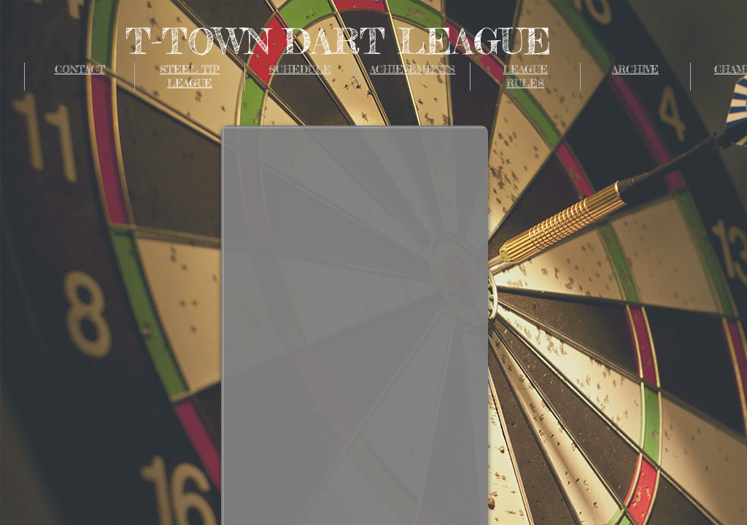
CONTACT (80, 69)
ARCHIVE (635, 69)
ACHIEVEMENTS (412, 69)
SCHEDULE (300, 69)
